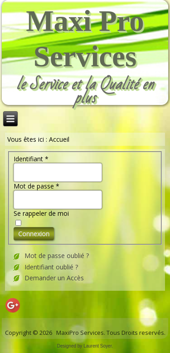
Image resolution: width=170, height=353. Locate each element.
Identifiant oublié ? (51, 267)
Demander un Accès (54, 277)
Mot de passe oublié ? (56, 255)
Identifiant (31, 158)
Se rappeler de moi (41, 213)
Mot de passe (36, 186)
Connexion (33, 233)
